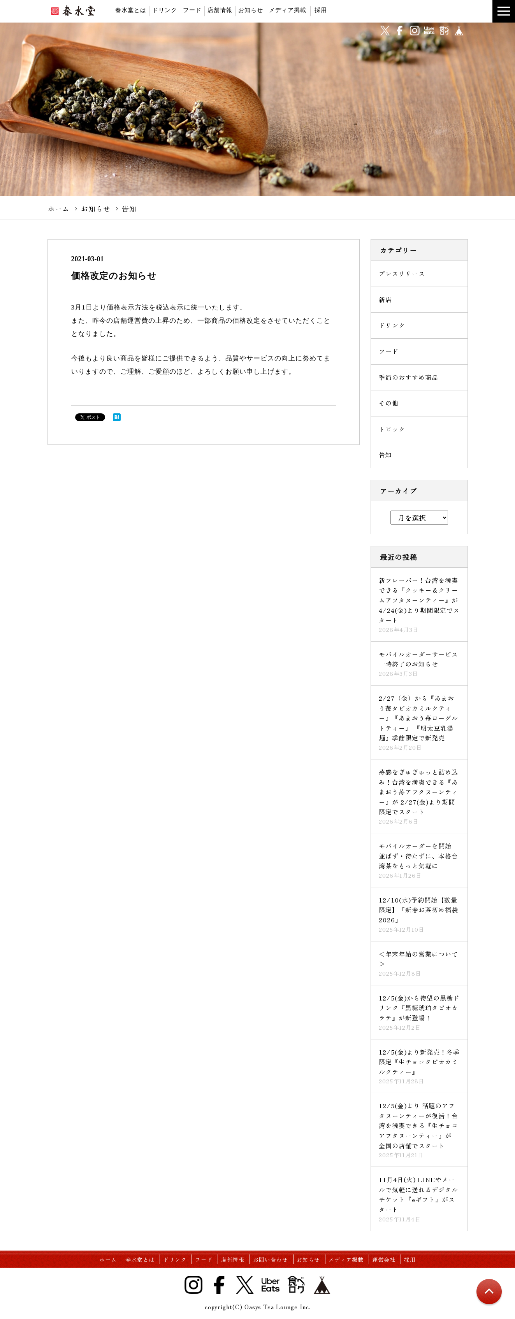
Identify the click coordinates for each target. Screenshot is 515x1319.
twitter (385, 31)
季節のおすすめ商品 (408, 377)
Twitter (245, 1285)
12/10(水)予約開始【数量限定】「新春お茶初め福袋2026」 (418, 909)
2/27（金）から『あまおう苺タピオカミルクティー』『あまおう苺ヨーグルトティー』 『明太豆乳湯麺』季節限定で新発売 (418, 717)
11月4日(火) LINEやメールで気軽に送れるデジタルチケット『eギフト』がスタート (418, 1194)
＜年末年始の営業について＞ (418, 959)
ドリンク (164, 10)
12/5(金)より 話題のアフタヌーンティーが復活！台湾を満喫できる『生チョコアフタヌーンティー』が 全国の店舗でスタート (418, 1125)
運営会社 (383, 1259)
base (459, 31)
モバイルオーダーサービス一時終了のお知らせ (418, 659)
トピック (392, 429)
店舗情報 (219, 10)
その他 (389, 403)
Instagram (193, 1285)
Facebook (219, 1285)
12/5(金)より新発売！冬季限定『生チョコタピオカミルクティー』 (419, 1061)
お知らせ (250, 10)
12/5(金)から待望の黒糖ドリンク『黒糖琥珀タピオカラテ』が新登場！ (419, 1007)
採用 (321, 10)
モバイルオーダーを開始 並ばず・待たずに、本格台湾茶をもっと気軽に (418, 855)
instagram (415, 31)
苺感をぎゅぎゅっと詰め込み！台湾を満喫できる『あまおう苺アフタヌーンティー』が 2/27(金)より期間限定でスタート (418, 791)
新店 (385, 299)
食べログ (444, 31)
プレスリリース (402, 273)
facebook (400, 31)
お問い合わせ (270, 1259)
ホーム (58, 208)
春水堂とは (130, 10)
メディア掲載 (287, 10)
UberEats (429, 31)
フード (192, 10)
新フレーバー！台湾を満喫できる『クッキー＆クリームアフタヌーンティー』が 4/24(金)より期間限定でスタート (419, 600)
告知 (129, 208)
